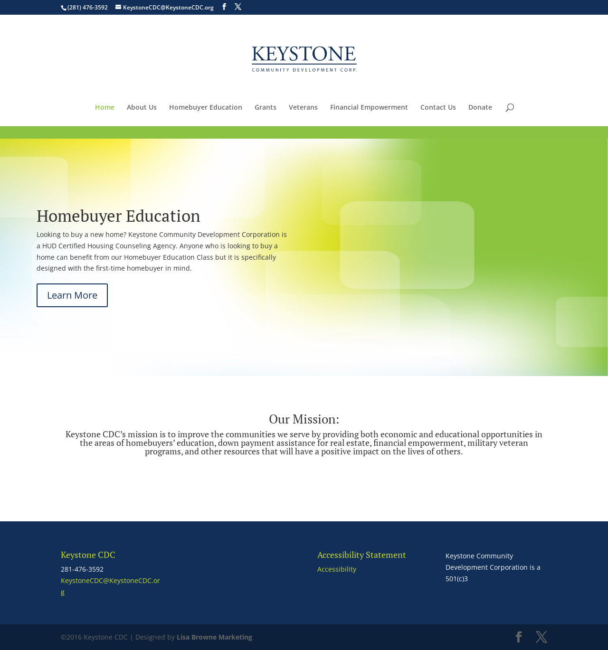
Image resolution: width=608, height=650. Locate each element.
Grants (265, 108)
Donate (480, 108)
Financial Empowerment (369, 108)
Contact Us (438, 108)
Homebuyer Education (205, 108)
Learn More (72, 295)
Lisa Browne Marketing (214, 636)
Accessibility (336, 569)
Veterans (303, 108)
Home (104, 108)
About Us (142, 108)
